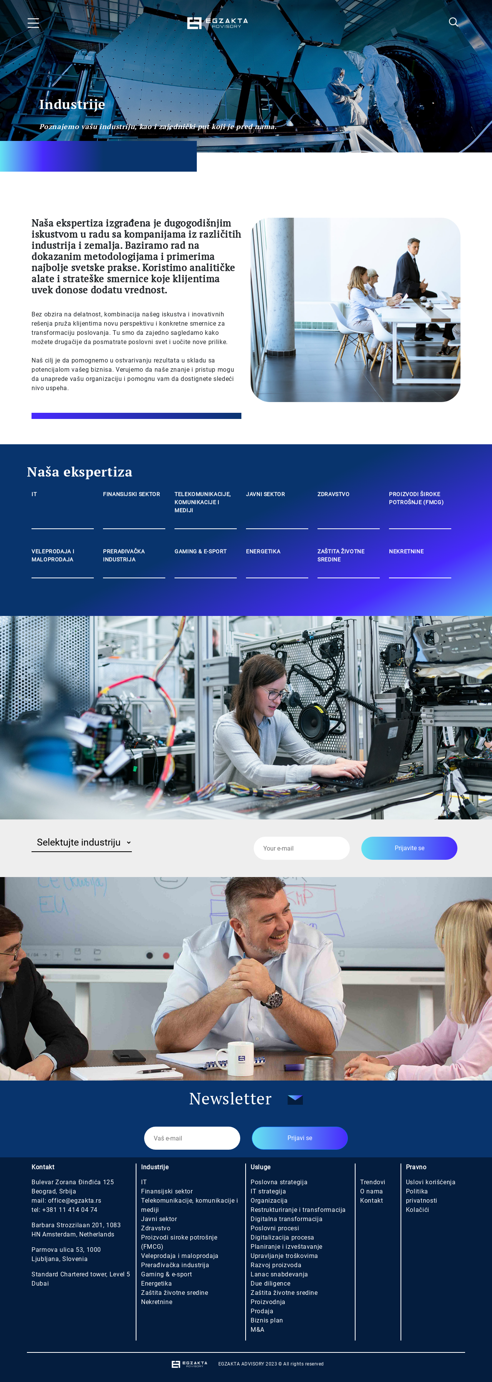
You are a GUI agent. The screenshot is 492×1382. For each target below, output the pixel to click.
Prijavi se (300, 1138)
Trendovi (373, 1182)
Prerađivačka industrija (175, 1265)
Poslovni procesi (275, 1228)
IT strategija (268, 1191)
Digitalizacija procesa (282, 1237)
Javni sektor (159, 1219)
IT (144, 1182)
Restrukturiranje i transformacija (298, 1209)
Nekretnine (156, 1302)
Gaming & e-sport (166, 1274)
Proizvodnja (268, 1302)
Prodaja (262, 1311)
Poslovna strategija (279, 1182)
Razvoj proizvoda (276, 1265)
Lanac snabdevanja (279, 1274)
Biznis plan (267, 1320)
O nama (371, 1191)
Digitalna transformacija (286, 1219)
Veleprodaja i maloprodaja (180, 1256)
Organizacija (269, 1200)
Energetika (156, 1283)
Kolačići (417, 1209)
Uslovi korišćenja (431, 1182)
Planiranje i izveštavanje (286, 1246)
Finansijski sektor (167, 1191)
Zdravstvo (156, 1228)
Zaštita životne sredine (174, 1292)
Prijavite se (409, 848)
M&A (257, 1329)
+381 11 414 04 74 (70, 1209)
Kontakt (371, 1200)
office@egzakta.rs (74, 1200)
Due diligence (270, 1283)
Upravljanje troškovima (284, 1256)
